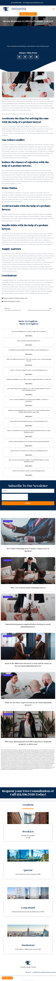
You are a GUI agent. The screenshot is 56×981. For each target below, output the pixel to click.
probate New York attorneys (18, 757)
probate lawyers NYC (35, 756)
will (26, 298)
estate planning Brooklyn (46, 764)
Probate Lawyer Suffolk (28, 967)
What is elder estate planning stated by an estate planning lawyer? (29, 421)
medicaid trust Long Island (30, 751)
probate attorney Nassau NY (13, 753)
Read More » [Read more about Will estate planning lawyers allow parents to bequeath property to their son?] (29, 383)
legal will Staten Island (28, 749)
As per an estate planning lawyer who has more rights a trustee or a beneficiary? (29, 400)
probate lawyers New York (27, 756)
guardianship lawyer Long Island (27, 768)
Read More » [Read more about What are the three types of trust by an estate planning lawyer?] (29, 374)
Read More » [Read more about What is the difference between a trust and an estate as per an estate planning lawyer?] (29, 365)
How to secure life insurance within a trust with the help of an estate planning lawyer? (29, 461)
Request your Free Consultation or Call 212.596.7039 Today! (28, 793)
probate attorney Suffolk (8, 754)
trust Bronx (10, 759)
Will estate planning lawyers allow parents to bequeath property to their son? (29, 379)
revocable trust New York (38, 758)
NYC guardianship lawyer (36, 752)
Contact (53, 972)
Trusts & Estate (19, 8)
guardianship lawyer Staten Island (15, 769)
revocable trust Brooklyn (13, 758)
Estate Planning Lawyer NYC (47, 768)
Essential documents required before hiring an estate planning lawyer (29, 350)
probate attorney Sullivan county (17, 754)
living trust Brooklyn (35, 749)
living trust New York (49, 749)
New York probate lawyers (27, 752)
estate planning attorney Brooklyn (27, 765)
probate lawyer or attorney (16, 103)
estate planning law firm (19, 9)
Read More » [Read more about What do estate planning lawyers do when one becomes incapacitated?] (29, 446)
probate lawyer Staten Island (44, 756)
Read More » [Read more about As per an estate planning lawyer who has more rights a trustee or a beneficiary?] (29, 405)
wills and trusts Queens (33, 762)
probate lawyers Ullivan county (8, 757)
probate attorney (7, 284)
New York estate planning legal (18, 752)
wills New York (38, 763)
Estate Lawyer (8, 298)
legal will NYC (16, 749)
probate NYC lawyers (42, 757)
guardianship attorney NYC (40, 767)
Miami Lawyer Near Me (11, 763)
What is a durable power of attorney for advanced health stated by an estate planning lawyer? (29, 431)
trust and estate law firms (16, 764)
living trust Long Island (42, 749)
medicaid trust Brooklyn (22, 751)
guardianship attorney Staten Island (6, 768)
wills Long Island (33, 763)
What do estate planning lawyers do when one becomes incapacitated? (29, 441)
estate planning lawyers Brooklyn (37, 764)
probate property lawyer (5, 758)
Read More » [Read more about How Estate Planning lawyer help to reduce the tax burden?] (29, 336)
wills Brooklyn (49, 762)
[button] (53, 9)
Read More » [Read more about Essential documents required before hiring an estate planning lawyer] (29, 354)
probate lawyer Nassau (11, 756)
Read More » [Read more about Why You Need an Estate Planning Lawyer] (29, 345)
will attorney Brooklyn (15, 759)
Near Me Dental (24, 769)
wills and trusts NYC (26, 762)
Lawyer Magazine (18, 763)
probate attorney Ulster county (28, 754)
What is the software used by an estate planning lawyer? (29, 471)
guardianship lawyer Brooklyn (17, 768)
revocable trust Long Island (21, 758)
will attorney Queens (44, 759)
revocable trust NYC (45, 758)
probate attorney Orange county (23, 753)
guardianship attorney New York (30, 767)
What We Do (37, 972)
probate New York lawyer (27, 757)
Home (8, 46)
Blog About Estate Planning (18, 46)
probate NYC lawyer (35, 757)
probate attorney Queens (44, 753)
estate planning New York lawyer (38, 765)
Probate (17, 301)
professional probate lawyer (11, 129)
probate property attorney (50, 757)
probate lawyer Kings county (46, 754)
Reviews (44, 972)
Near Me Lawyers (30, 769)
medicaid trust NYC (46, 751)
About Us (29, 972)
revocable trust (6, 759)
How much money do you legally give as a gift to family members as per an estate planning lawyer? (29, 389)
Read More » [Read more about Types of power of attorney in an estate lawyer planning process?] (29, 455)
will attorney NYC (38, 759)
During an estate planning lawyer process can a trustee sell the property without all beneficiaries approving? (29, 411)
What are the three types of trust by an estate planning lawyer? (28, 370)
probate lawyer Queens (19, 756)
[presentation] (15, 497)
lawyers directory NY (30, 758)
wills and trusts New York (19, 762)
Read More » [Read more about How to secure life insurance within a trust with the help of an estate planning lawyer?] (29, 466)
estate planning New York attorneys (16, 765)
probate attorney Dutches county (46, 752)
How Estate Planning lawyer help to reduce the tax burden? (29, 331)
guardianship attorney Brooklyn (9, 767)
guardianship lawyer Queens (5, 769)
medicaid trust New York (39, 751)
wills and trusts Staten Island (42, 762)
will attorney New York (31, 759)
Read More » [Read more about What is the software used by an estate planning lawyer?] (29, 475)
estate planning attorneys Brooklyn (25, 764)
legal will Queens (21, 749)
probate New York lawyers (6, 764)
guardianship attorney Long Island (19, 767)
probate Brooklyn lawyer (38, 754)
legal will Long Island (4, 749)
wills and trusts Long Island (10, 762)
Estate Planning (8, 301)
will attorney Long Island (23, 759)
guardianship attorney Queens (50, 767)
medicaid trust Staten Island (8, 752)
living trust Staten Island (14, 751)
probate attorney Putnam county (34, 753)
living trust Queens (7, 751)
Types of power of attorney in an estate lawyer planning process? (29, 451)
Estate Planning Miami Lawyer (26, 763)
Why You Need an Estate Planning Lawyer (28, 341)
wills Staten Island (44, 763)
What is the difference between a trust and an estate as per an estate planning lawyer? (28, 360)
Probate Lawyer (19, 298)
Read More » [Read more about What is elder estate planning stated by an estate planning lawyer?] (29, 425)
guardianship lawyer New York (38, 768)
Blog (48, 972)
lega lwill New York (11, 749)
